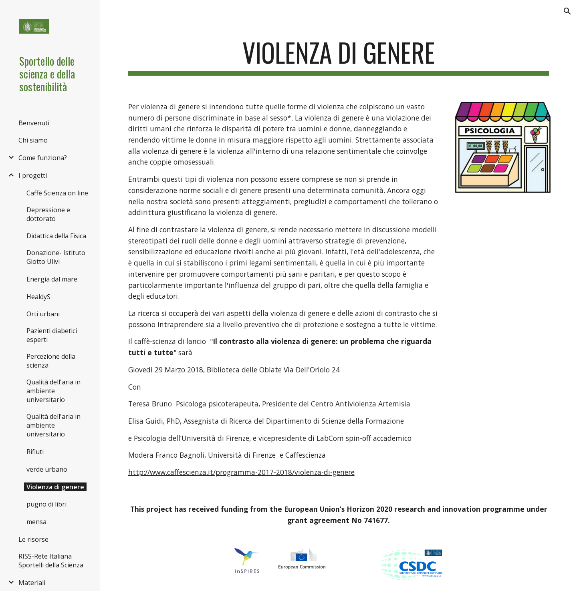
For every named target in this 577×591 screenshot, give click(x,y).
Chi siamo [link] (33, 140)
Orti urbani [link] (43, 314)
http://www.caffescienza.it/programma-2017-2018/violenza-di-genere (241, 472)
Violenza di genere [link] (55, 486)
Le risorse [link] (33, 539)
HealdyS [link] (38, 296)
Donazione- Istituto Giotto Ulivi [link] (55, 257)
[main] (339, 56)
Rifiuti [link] (35, 451)
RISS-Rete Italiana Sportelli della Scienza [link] (50, 560)
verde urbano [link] (46, 469)
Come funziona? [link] (42, 157)
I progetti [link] (32, 175)
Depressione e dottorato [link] (48, 214)
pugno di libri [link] (46, 504)
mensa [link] (36, 521)
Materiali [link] (31, 582)
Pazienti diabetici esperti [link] (51, 335)
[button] (567, 11)
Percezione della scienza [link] (50, 361)
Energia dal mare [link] (51, 279)
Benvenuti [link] (33, 123)
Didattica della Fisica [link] (56, 235)
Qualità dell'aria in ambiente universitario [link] (53, 391)
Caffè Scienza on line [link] (57, 193)
